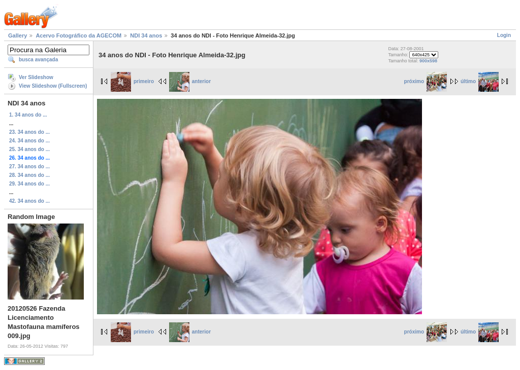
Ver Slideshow (36, 77)
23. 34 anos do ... (29, 132)
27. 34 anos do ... (29, 166)
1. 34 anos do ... (28, 115)
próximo (425, 81)
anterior (190, 81)
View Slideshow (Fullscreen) (53, 86)
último (480, 81)
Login (504, 35)
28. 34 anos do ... (29, 175)
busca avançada (38, 59)
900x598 (428, 60)
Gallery (17, 35)
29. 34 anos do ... (29, 184)
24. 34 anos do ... (29, 140)
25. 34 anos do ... (29, 149)
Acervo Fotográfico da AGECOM (78, 35)
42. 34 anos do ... (29, 201)
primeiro (132, 81)
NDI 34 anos (146, 35)
